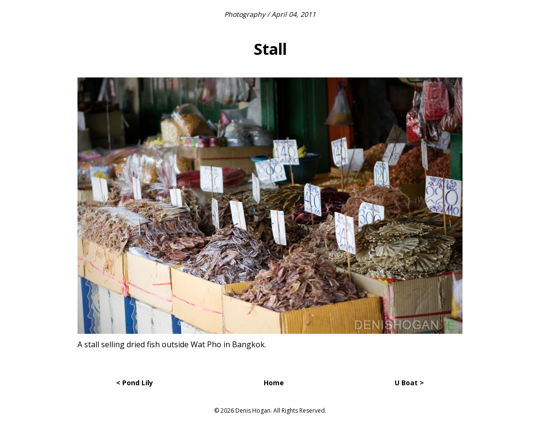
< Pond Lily (134, 382)
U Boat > (409, 382)
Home (274, 382)
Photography (244, 14)
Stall (270, 48)
